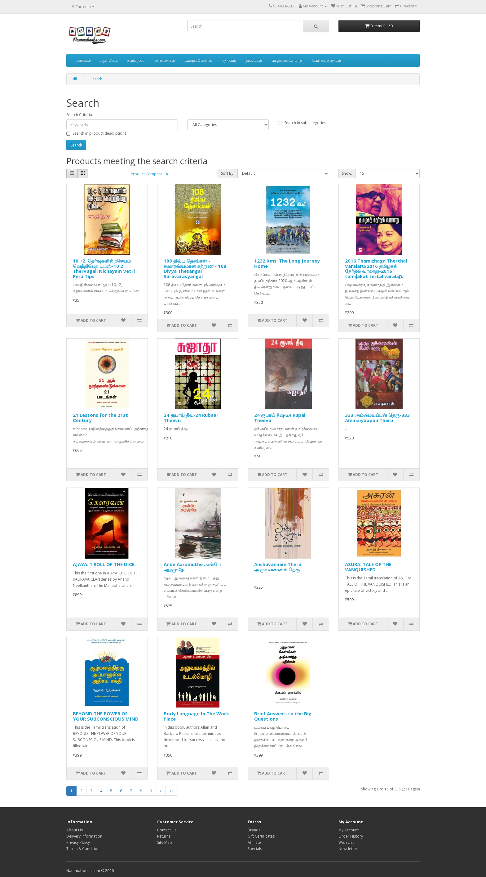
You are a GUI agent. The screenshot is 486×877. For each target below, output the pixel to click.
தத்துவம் (229, 60)
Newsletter (347, 848)
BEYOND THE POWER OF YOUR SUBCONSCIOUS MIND (106, 716)
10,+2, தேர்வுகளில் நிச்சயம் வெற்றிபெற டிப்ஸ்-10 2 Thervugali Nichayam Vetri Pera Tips (104, 268)
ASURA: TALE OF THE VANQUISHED (368, 567)
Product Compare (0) (149, 174)
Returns (163, 836)
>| (172, 791)
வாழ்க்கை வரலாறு (287, 60)
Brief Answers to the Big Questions (282, 716)
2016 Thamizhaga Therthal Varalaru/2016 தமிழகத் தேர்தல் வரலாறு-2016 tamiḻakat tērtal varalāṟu (376, 268)
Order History (350, 836)
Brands (254, 830)
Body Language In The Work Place (196, 716)
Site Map (164, 842)
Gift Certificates (261, 836)
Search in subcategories (302, 122)
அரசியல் (83, 60)
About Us (74, 830)
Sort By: (227, 173)
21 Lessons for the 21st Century (100, 417)
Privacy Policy (78, 842)
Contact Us (166, 830)
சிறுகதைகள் (165, 60)
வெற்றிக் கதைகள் (326, 60)
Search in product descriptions (96, 133)
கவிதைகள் (136, 60)
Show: (347, 173)
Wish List (346, 842)
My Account (348, 830)
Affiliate (254, 842)
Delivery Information (84, 836)
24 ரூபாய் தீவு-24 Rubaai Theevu (191, 417)
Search (96, 79)
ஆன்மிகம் (109, 60)
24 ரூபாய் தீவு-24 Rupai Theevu (279, 417)
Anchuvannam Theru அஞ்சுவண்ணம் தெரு (277, 567)
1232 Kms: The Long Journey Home (287, 263)
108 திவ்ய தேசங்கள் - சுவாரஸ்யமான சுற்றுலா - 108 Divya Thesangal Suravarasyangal (195, 268)
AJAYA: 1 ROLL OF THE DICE (104, 564)
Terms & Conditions (83, 848)
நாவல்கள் (253, 60)
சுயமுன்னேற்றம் (198, 60)
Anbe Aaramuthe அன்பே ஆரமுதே (192, 567)
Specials (255, 848)
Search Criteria (79, 114)
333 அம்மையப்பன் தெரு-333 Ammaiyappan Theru (377, 417)
